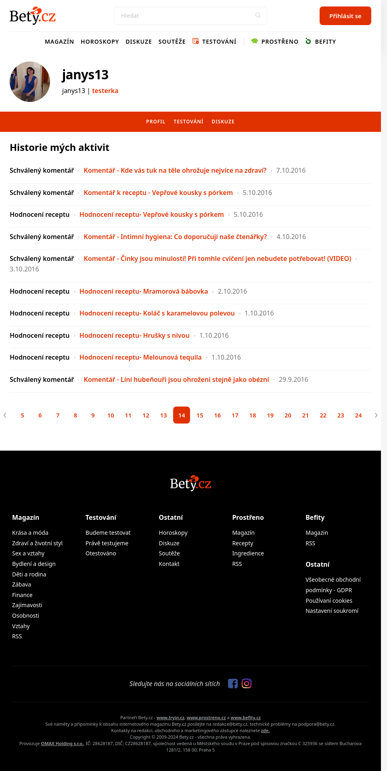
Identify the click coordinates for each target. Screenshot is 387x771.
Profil (155, 121)
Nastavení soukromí (331, 612)
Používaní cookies (328, 602)
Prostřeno (275, 41)
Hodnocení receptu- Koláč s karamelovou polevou (157, 313)
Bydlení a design (34, 565)
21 (311, 416)
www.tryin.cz (170, 719)
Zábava (21, 585)
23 (348, 416)
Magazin (316, 534)
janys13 (85, 74)
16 (218, 416)
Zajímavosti (27, 606)
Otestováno (101, 554)
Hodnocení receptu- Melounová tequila (140, 357)
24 (367, 416)
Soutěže (172, 41)
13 (161, 416)
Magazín (59, 41)
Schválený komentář (42, 170)
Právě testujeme (107, 544)
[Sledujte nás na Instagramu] (244, 685)
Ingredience (248, 554)
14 (181, 416)
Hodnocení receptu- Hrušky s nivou (134, 335)
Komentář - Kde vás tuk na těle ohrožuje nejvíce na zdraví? (175, 170)
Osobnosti (25, 617)
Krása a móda (30, 534)
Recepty (242, 544)
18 (256, 416)
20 (293, 416)
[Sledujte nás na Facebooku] (231, 685)
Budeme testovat (108, 534)
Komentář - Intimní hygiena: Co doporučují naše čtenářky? (175, 236)
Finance (22, 596)
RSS (17, 637)
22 (330, 416)
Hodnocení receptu (39, 214)
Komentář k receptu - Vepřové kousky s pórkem (158, 192)
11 (124, 416)
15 (200, 416)
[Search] (190, 15)
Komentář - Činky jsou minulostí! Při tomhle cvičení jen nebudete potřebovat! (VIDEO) (217, 258)
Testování (214, 41)
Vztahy (21, 627)
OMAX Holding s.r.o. (62, 744)
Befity (320, 41)
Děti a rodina (29, 575)
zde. (265, 732)
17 (237, 416)
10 (106, 416)
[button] (258, 15)
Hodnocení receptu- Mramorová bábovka (143, 291)
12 (143, 416)
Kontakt (169, 565)
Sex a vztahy (28, 554)
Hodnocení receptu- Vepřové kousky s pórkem (151, 214)
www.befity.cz (246, 719)
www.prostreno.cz (206, 719)
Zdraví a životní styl (37, 544)
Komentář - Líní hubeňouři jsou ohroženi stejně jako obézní (176, 379)
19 (274, 416)
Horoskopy (100, 41)
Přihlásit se (345, 16)
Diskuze (139, 41)
